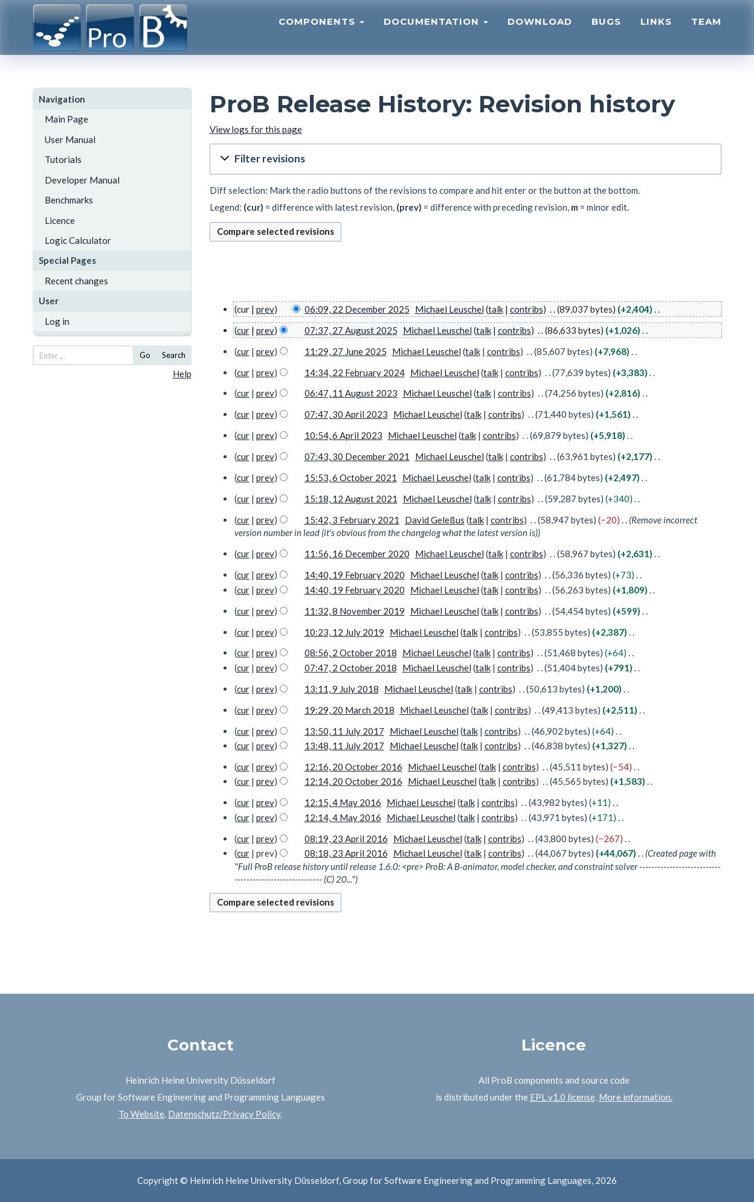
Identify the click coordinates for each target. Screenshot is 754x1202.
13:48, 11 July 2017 (344, 745)
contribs (526, 309)
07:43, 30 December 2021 (357, 456)
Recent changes (76, 280)
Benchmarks (69, 199)
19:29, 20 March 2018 (349, 710)
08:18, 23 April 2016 (346, 853)
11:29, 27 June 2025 (345, 351)
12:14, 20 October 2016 (353, 781)
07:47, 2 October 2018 (350, 667)
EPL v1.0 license (562, 1097)
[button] (466, 159)
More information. (635, 1097)
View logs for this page (256, 129)
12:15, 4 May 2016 (342, 802)
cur (243, 330)
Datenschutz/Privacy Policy (224, 1113)
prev (265, 309)
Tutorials (63, 159)
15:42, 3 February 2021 (351, 519)
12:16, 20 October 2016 (353, 766)
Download (539, 33)
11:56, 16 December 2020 (357, 553)
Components (321, 33)
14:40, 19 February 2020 (354, 574)
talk (495, 309)
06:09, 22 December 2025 (357, 309)
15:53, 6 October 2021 (350, 477)
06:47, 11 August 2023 (351, 393)
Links (656, 33)
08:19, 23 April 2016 (346, 838)
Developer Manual (82, 179)
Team (706, 33)
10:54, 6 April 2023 (343, 435)
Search (173, 355)
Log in (57, 321)
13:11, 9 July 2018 (341, 688)
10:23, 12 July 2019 (344, 632)
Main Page (66, 118)
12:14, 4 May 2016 (342, 817)
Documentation (436, 33)
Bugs (606, 33)
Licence (60, 220)
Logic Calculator (78, 240)
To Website (141, 1113)
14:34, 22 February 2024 (354, 372)
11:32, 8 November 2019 (354, 611)
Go (145, 355)
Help (182, 373)
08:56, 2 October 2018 (350, 652)
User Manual (70, 139)
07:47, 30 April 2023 (346, 414)
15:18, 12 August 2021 (351, 498)
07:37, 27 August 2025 (351, 330)
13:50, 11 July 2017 (344, 731)
